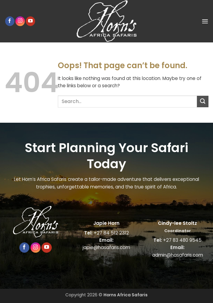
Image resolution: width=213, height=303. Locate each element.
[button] (205, 21)
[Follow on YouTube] (30, 21)
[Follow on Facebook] (10, 21)
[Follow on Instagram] (20, 21)
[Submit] (202, 101)
